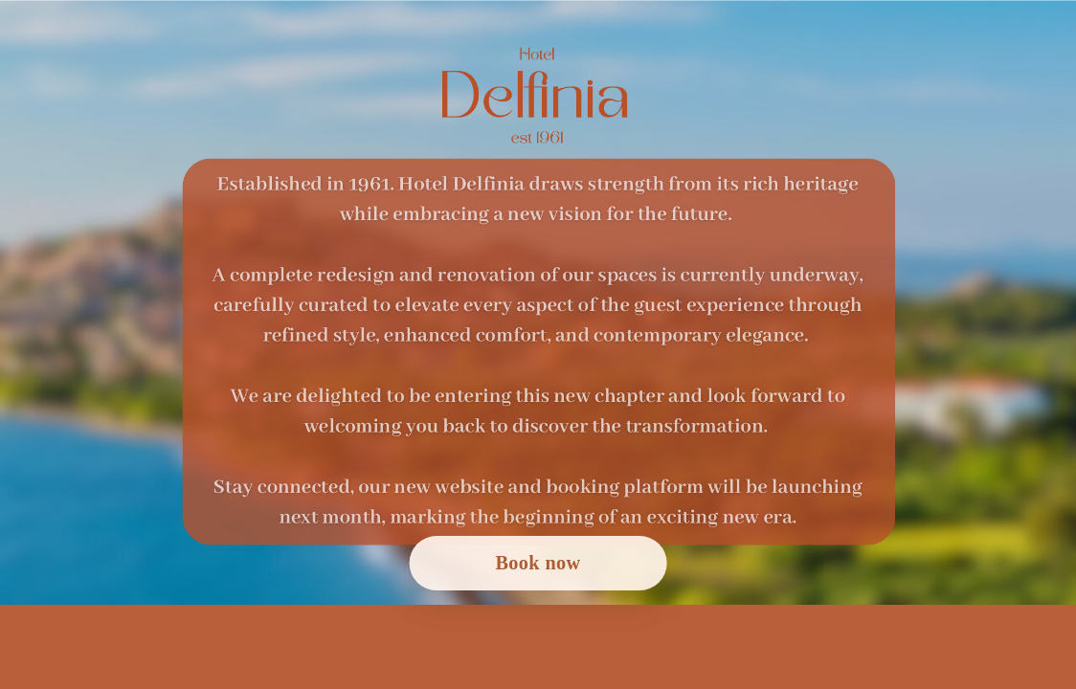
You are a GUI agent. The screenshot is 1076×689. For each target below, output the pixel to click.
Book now (537, 562)
